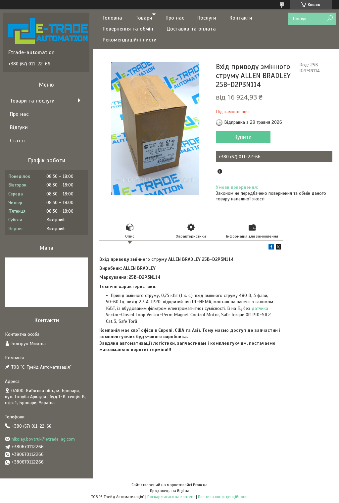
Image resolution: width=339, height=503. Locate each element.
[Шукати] (330, 18)
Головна (112, 18)
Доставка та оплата (191, 29)
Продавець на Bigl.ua (169, 490)
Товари (143, 18)
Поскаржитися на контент (171, 496)
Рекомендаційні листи (130, 39)
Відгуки (19, 127)
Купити (243, 137)
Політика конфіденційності (223, 496)
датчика (260, 308)
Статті (17, 140)
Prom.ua (200, 484)
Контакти (240, 18)
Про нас (175, 18)
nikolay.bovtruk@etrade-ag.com (43, 439)
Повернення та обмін (128, 29)
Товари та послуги (32, 101)
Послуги (206, 18)
